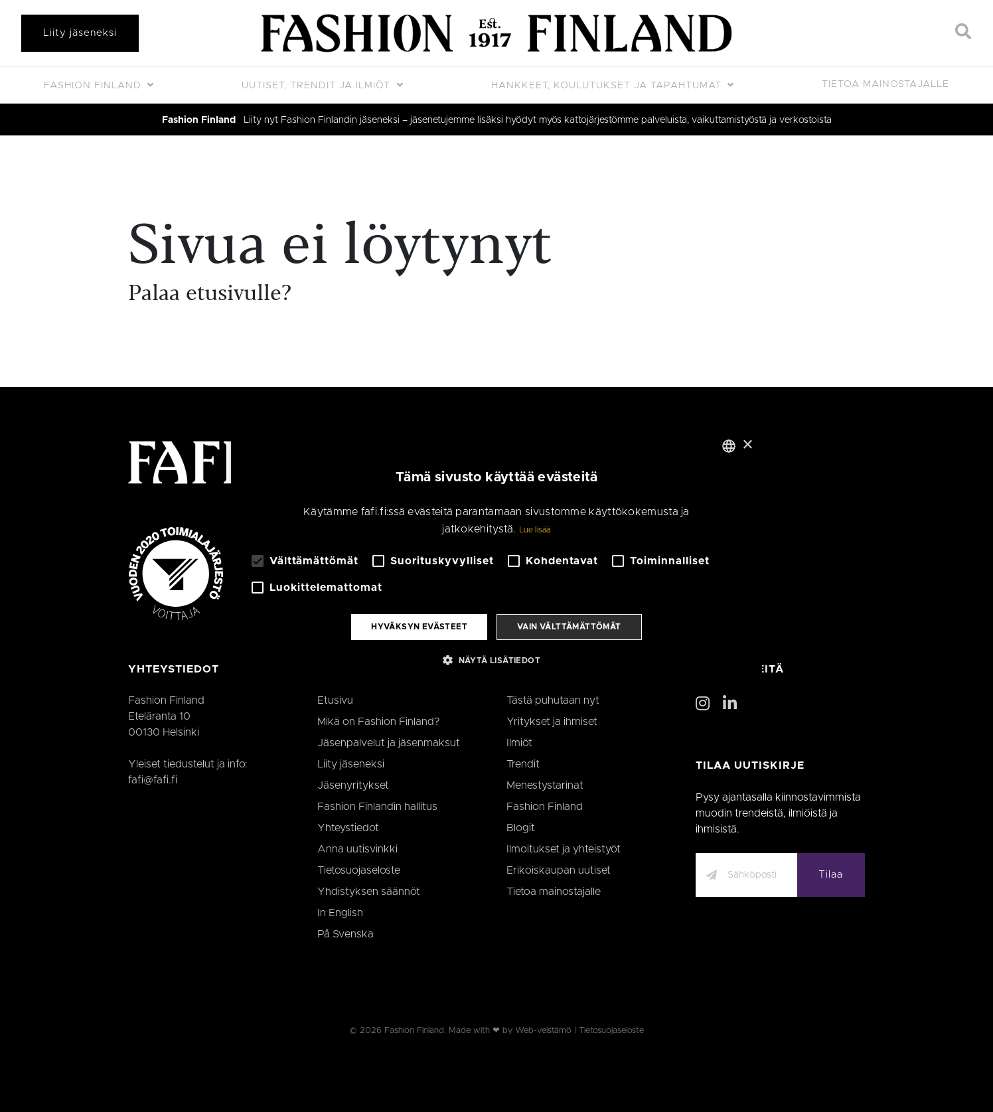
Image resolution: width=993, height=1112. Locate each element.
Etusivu (335, 700)
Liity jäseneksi (80, 33)
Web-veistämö (543, 1030)
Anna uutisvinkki (357, 849)
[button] (496, 660)
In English (340, 913)
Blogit (520, 828)
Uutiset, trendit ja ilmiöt (318, 85)
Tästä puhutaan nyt (552, 700)
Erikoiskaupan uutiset (558, 870)
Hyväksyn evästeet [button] (419, 627)
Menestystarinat (544, 785)
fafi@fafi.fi (152, 780)
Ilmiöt (519, 743)
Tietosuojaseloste (358, 870)
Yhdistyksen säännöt (368, 891)
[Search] (963, 33)
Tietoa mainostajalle (885, 84)
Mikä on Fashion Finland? (378, 721)
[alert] (496, 555)
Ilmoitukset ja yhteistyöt (563, 849)
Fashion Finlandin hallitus (377, 806)
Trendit (523, 764)
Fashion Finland (94, 85)
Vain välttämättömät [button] (569, 627)
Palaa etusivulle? (209, 294)
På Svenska (345, 934)
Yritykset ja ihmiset (551, 721)
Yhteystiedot (348, 828)
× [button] (747, 445)
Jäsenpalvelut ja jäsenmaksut (388, 743)
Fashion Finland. (415, 1030)
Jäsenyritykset (353, 785)
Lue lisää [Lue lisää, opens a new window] (535, 530)
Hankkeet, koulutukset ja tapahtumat (608, 85)
